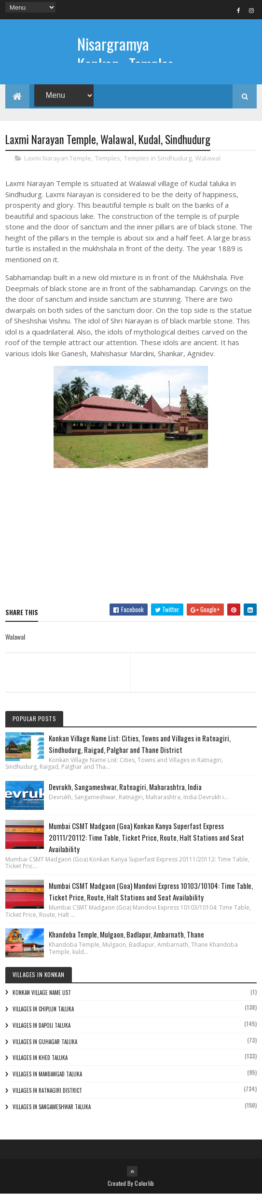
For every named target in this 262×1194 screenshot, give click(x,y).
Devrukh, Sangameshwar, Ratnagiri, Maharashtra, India (125, 786)
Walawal (208, 158)
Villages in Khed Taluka (40, 1057)
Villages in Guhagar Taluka (45, 1042)
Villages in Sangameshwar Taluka (52, 1107)
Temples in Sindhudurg (158, 158)
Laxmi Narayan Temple (57, 158)
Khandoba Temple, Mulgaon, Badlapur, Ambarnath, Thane (126, 934)
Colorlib (144, 1183)
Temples (107, 158)
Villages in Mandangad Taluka (47, 1074)
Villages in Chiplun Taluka (43, 1009)
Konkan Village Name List (42, 992)
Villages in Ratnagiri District (47, 1090)
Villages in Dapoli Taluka (41, 1025)
